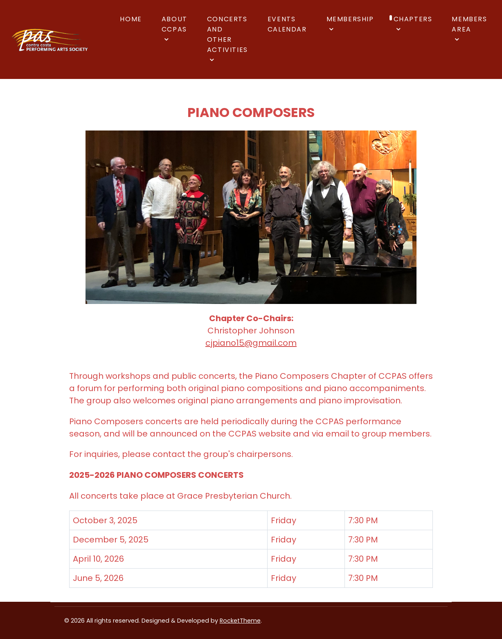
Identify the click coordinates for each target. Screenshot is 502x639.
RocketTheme (240, 620)
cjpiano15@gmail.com (251, 343)
